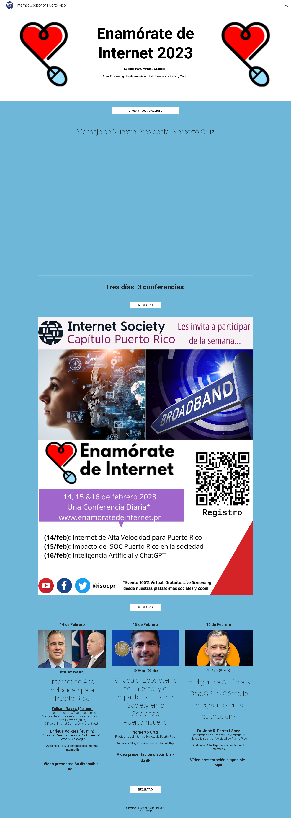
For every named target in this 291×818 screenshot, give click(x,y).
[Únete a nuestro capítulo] (145, 110)
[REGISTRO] (145, 305)
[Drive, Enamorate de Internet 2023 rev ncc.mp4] (145, 207)
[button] (286, 5)
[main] (145, 51)
